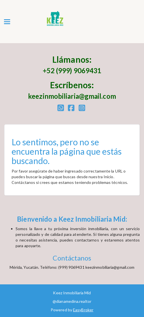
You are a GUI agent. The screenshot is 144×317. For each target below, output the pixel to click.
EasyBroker (83, 309)
